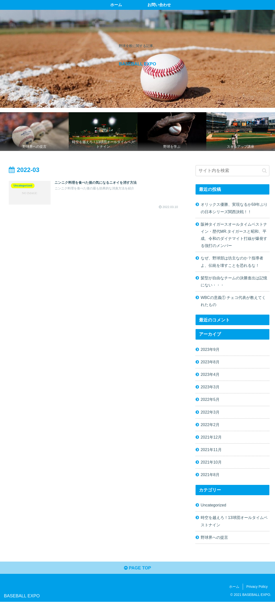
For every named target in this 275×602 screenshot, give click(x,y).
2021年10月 (211, 462)
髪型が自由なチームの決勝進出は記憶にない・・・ (234, 281)
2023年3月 (210, 387)
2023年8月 (210, 362)
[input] (232, 170)
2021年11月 (211, 449)
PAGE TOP (137, 567)
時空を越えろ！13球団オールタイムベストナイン (234, 521)
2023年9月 (210, 349)
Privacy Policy (257, 587)
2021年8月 (210, 474)
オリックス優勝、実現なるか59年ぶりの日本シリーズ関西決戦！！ (234, 208)
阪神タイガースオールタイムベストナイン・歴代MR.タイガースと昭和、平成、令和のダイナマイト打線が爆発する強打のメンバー (234, 235)
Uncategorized (213, 505)
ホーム (234, 587)
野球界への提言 (214, 537)
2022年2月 (210, 424)
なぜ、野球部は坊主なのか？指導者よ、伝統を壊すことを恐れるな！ (232, 261)
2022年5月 (210, 399)
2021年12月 (211, 437)
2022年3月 (210, 412)
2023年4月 (210, 374)
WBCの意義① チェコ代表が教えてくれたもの (233, 301)
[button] (264, 170)
